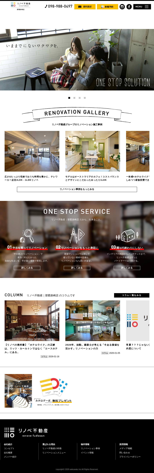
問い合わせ (124, 453)
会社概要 (8, 453)
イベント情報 (87, 453)
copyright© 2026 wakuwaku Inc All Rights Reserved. (77, 469)
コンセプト (9, 448)
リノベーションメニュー (54, 453)
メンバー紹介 (10, 457)
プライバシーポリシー (130, 457)
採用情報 (123, 444)
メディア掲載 (125, 448)
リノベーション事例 (90, 448)
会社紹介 (8, 444)
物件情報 (85, 444)
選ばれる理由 (48, 444)
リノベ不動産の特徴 (51, 448)
